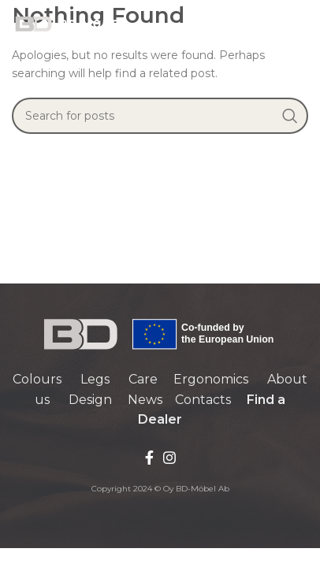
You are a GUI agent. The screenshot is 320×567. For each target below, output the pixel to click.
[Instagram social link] (169, 457)
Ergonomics (210, 379)
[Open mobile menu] (300, 23)
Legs (95, 379)
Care (143, 379)
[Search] (160, 116)
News (145, 399)
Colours (37, 379)
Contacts (203, 399)
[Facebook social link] (149, 457)
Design (90, 399)
